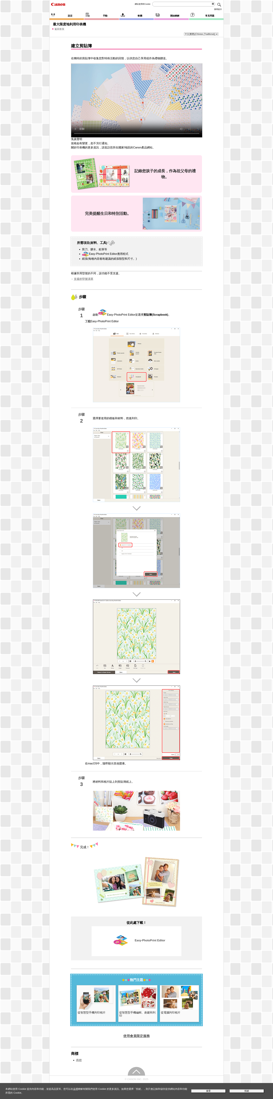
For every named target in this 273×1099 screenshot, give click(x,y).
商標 (79, 1060)
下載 (88, 321)
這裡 (75, 1089)
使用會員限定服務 (136, 1036)
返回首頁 (59, 29)
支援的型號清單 (83, 278)
